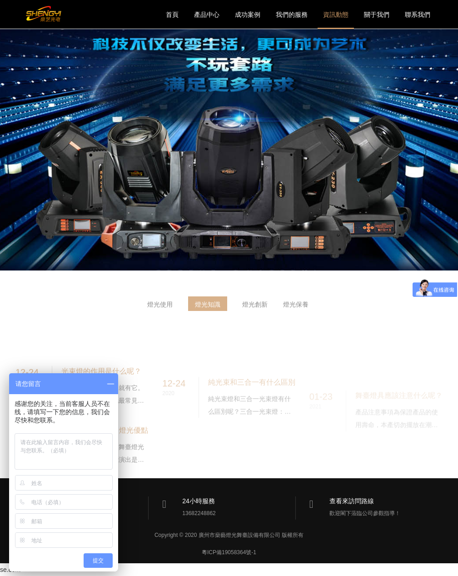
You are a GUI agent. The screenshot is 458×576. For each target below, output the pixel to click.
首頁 (172, 14)
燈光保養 (296, 307)
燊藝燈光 (45, 14)
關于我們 (376, 14)
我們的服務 (292, 14)
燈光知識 (207, 307)
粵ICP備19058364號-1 (229, 552)
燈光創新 (255, 307)
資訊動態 (335, 14)
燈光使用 (160, 307)
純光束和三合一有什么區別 (251, 402)
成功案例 (247, 14)
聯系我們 (417, 14)
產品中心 (206, 14)
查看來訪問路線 (351, 501)
